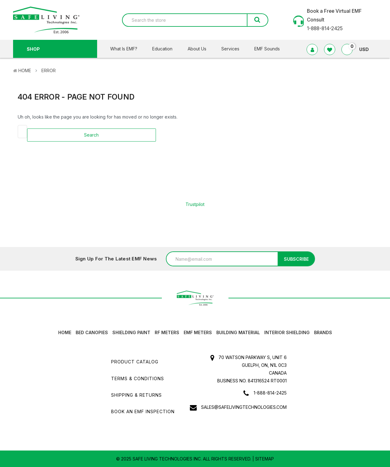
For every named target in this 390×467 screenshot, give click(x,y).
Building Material (238, 332)
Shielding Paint (131, 332)
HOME (64, 332)
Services (234, 48)
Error (48, 70)
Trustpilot (195, 204)
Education (166, 48)
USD (366, 49)
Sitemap (264, 458)
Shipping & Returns (136, 395)
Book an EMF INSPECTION (143, 411)
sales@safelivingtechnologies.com (244, 407)
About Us (201, 48)
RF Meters (167, 332)
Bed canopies (92, 332)
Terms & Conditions (137, 378)
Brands (323, 332)
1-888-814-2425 (270, 392)
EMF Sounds (267, 48)
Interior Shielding (287, 332)
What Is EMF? (127, 48)
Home (24, 70)
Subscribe (296, 259)
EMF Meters (198, 332)
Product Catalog (134, 361)
